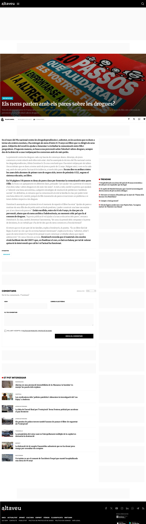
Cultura (30, 518)
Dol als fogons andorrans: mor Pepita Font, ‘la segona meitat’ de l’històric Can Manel (120, 206)
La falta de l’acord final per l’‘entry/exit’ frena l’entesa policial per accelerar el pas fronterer (46, 410)
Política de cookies (63, 520)
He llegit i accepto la (28, 331)
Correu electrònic (58, 301)
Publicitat (23, 520)
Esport (17, 443)
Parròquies (19, 382)
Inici (4, 518)
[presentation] (21, 340)
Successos (19, 455)
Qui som (5, 520)
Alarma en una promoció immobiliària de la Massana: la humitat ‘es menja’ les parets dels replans (44, 386)
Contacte (13, 520)
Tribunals (19, 431)
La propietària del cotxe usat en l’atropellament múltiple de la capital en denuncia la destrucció (45, 435)
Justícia (18, 394)
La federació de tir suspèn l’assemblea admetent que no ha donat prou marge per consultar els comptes (45, 447)
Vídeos (46, 518)
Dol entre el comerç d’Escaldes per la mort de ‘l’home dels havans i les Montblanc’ (121, 196)
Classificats (57, 518)
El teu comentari (10, 312)
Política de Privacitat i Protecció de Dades (37, 331)
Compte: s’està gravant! (109, 201)
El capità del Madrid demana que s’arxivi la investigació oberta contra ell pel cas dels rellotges (121, 190)
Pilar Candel (9, 119)
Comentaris (40, 119)
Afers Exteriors (21, 406)
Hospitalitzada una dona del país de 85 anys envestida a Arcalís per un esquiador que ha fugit (120, 184)
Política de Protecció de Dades (41, 520)
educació (6, 254)
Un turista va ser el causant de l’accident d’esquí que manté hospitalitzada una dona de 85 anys (46, 459)
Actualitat (12, 518)
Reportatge (7, 98)
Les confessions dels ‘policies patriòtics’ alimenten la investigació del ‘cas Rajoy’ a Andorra (46, 398)
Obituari (68, 518)
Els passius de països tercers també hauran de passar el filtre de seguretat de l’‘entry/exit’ (46, 423)
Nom (5, 301)
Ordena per (80, 291)
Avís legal (76, 520)
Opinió (22, 518)
